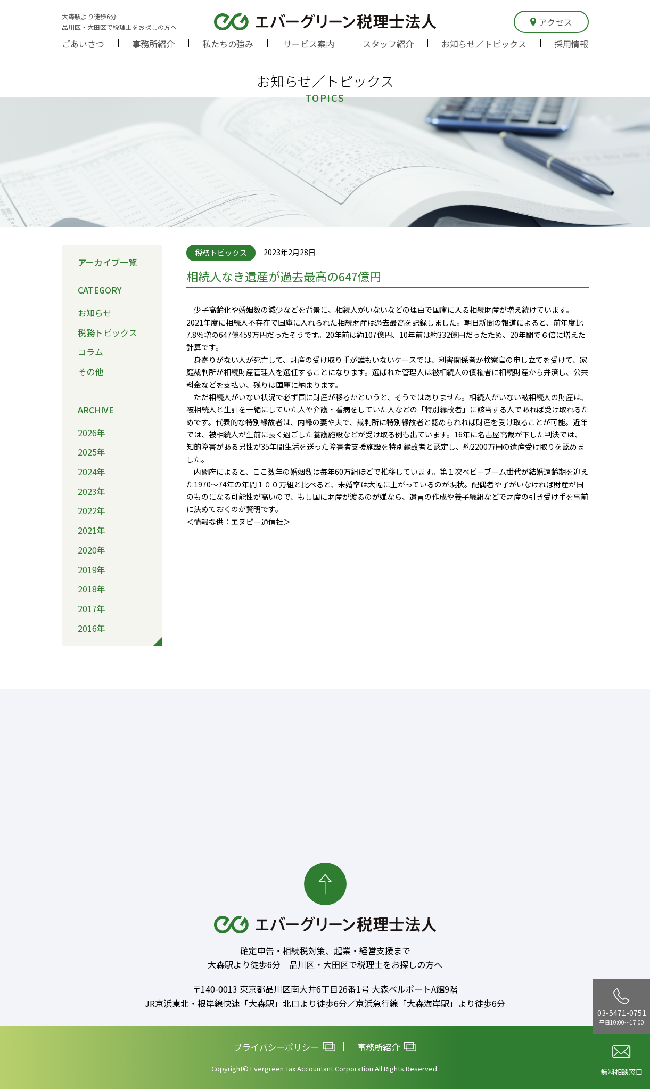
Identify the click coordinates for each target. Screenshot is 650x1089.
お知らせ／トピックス (483, 43)
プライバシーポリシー (284, 1046)
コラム (90, 351)
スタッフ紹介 (388, 43)
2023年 (91, 491)
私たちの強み (227, 43)
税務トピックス (107, 332)
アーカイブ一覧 (107, 261)
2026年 (91, 432)
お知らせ (95, 312)
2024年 (91, 471)
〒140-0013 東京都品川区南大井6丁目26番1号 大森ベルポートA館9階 (325, 988)
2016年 (91, 628)
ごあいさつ (83, 43)
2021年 (91, 530)
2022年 (91, 510)
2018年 (91, 588)
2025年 (91, 451)
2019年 (91, 569)
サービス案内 (308, 43)
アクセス (551, 21)
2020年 (91, 549)
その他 (90, 371)
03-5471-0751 (621, 1007)
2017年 (91, 608)
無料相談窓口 (622, 1061)
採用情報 (571, 43)
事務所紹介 (153, 43)
